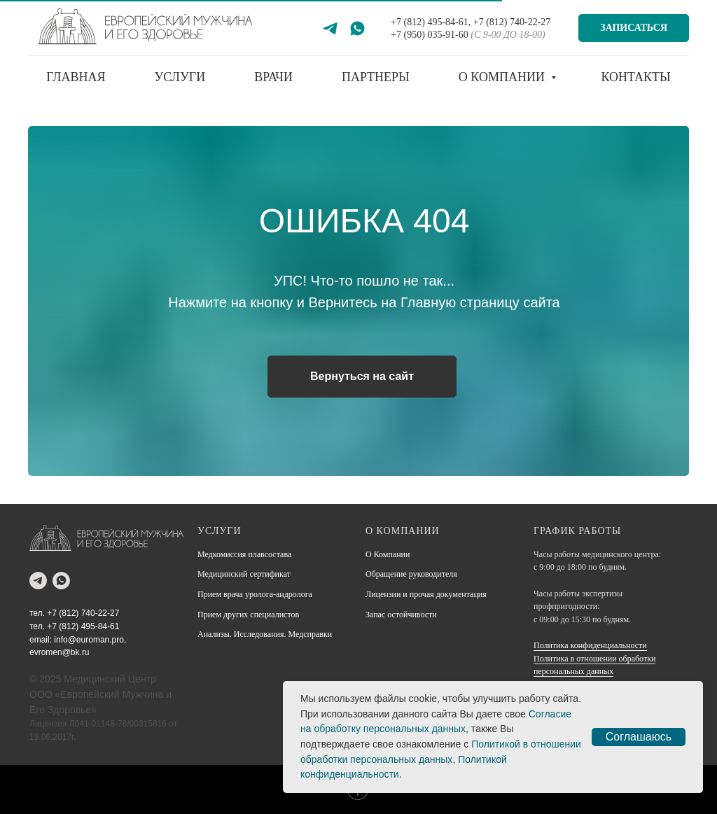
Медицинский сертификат (244, 574)
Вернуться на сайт (362, 376)
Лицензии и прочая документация (426, 594)
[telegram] (38, 580)
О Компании (388, 554)
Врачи (273, 77)
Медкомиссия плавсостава (244, 554)
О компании (503, 77)
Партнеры (376, 77)
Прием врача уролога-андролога (254, 594)
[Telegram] (330, 28)
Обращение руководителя (411, 574)
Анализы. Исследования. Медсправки (264, 634)
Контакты (635, 77)
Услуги (180, 77)
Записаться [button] (633, 27)
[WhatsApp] (357, 28)
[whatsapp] (61, 580)
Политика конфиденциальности (590, 645)
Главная (75, 77)
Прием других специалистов (248, 614)
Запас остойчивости (401, 614)
